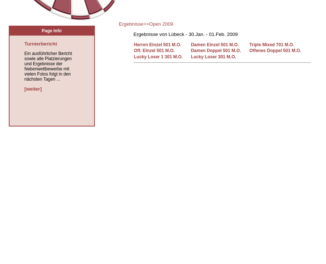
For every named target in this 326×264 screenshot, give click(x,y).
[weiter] (33, 89)
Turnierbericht (41, 44)
